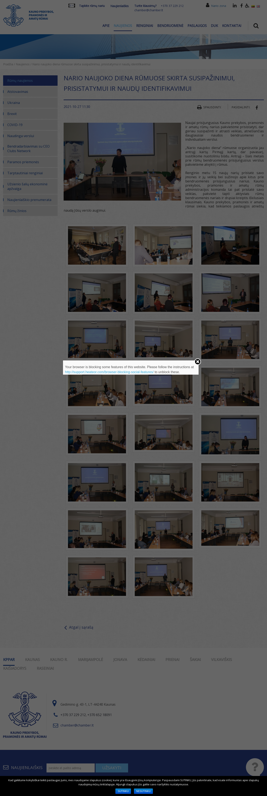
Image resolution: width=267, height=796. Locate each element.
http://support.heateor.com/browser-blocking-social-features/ (109, 372)
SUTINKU (123, 791)
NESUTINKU (143, 791)
